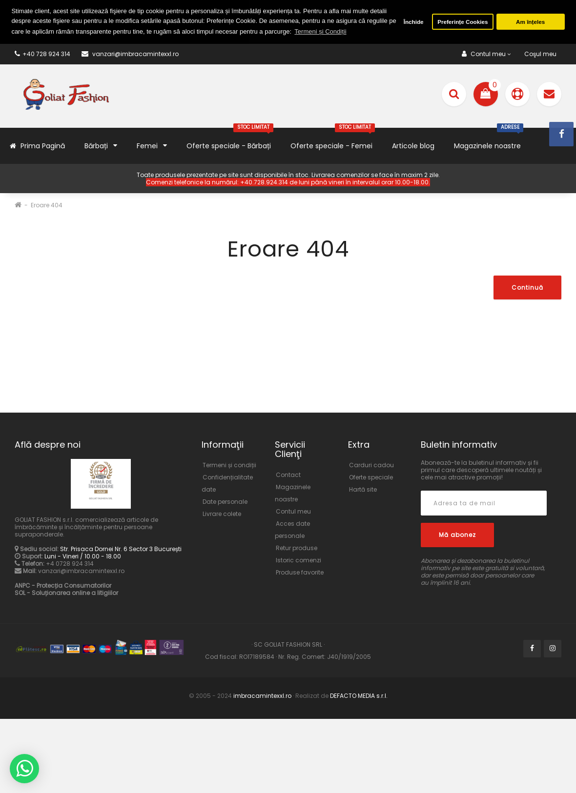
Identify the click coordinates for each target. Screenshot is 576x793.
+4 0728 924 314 (70, 563)
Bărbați (100, 145)
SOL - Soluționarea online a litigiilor (66, 593)
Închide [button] (414, 22)
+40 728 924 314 (42, 54)
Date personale (225, 501)
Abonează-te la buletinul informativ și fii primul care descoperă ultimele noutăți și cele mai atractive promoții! (481, 470)
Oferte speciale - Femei (332, 139)
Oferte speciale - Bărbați (229, 139)
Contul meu (293, 511)
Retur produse (296, 548)
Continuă (527, 287)
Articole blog (413, 146)
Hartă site (363, 489)
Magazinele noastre (488, 139)
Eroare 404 (46, 205)
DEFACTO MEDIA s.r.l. (358, 696)
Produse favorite (300, 572)
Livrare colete (222, 514)
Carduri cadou (371, 465)
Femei (152, 145)
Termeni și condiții (229, 465)
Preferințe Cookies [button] (462, 22)
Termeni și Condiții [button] (320, 31)
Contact (288, 475)
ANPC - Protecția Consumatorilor (63, 585)
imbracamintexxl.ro (262, 696)
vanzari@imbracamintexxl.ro (81, 571)
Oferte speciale (371, 477)
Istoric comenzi (298, 560)
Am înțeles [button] (530, 22)
